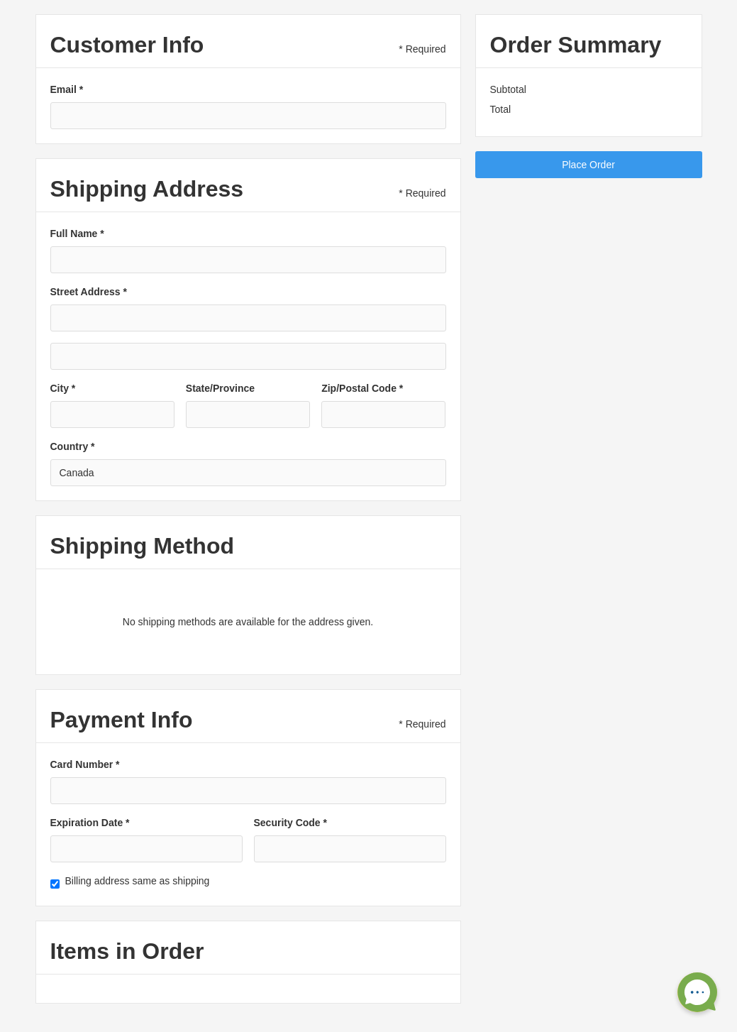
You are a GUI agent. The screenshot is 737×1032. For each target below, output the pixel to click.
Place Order (588, 164)
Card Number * (85, 764)
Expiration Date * (90, 822)
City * (63, 388)
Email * (67, 89)
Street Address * (88, 291)
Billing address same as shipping (137, 880)
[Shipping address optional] (248, 356)
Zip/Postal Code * (362, 388)
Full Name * (77, 233)
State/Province (220, 388)
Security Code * (290, 822)
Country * (72, 446)
